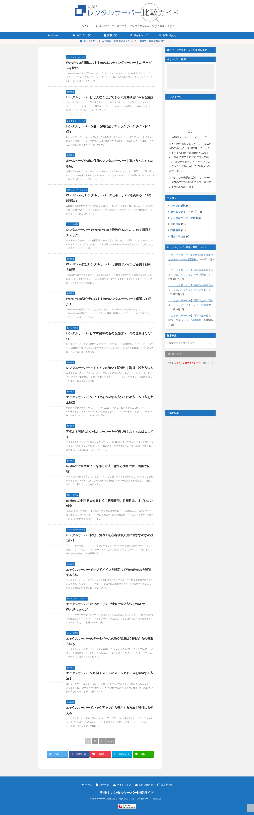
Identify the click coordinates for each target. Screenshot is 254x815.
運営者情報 (164, 784)
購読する (175, 354)
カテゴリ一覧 (82, 35)
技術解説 (175, 230)
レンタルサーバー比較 (183, 217)
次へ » (110, 740)
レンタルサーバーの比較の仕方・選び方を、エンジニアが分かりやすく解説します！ (127, 798)
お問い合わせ (168, 35)
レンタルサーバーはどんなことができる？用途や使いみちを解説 (109, 97)
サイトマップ (139, 35)
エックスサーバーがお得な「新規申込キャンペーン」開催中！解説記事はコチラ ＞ (127, 41)
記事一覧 (110, 35)
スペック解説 (177, 205)
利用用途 (175, 224)
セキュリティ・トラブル (184, 211)
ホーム (53, 35)
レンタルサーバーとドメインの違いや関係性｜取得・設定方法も (109, 368)
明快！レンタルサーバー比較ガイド (127, 792)
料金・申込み (177, 236)
